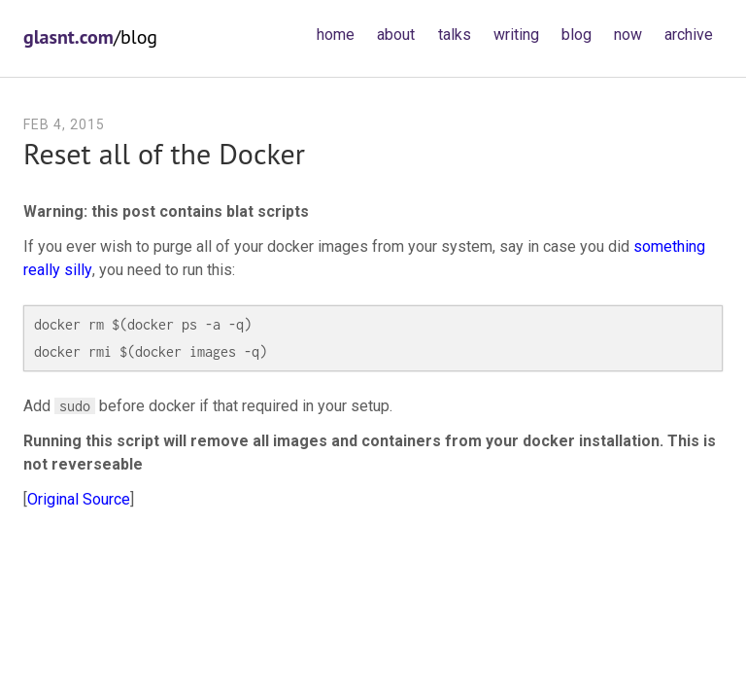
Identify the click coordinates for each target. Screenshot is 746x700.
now (628, 34)
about (396, 34)
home (336, 34)
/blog (90, 37)
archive (688, 34)
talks (454, 34)
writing (516, 34)
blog (576, 34)
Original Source (78, 499)
